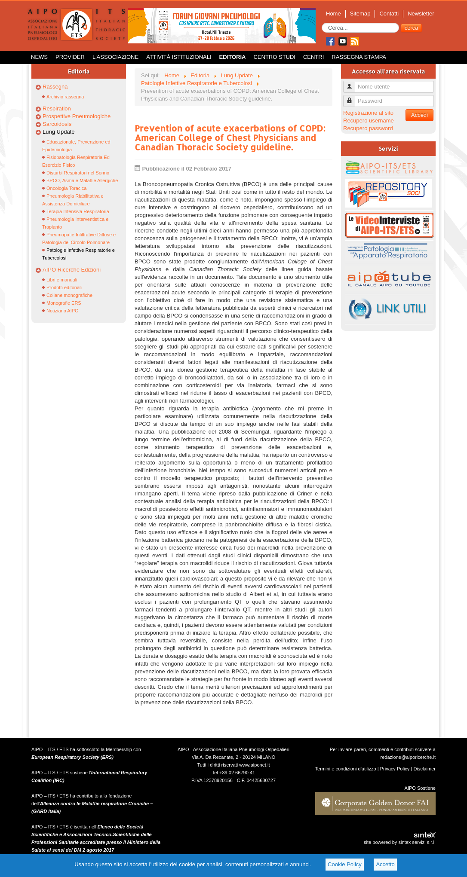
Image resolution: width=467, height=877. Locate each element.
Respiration (57, 108)
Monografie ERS (63, 303)
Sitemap (360, 13)
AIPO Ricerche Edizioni (72, 269)
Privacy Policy (395, 768)
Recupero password (368, 128)
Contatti (389, 13)
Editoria (232, 57)
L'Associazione (115, 57)
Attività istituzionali (178, 57)
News (39, 57)
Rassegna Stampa (359, 57)
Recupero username (368, 120)
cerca (411, 27)
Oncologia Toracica (66, 188)
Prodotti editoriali (64, 287)
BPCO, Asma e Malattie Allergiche (82, 180)
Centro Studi (274, 57)
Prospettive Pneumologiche (77, 116)
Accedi (419, 115)
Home (333, 13)
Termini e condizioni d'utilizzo (345, 768)
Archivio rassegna (65, 96)
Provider (70, 57)
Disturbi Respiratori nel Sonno (77, 172)
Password (352, 97)
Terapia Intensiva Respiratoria (77, 211)
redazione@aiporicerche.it (408, 757)
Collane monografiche (69, 295)
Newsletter (421, 13)
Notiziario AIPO (62, 310)
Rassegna (55, 86)
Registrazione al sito (368, 113)
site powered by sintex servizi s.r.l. (400, 842)
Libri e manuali (61, 279)
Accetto (385, 864)
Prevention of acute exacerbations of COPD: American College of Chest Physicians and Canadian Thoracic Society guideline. (230, 137)
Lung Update (58, 131)
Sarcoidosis (57, 124)
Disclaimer (424, 768)
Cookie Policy (345, 864)
